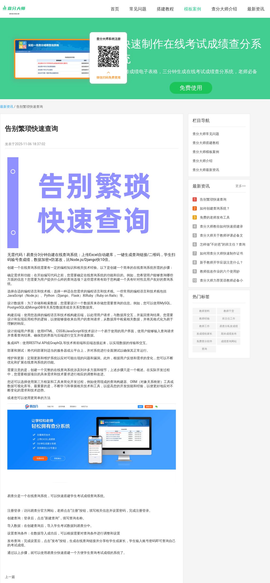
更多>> (240, 186)
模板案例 (192, 8)
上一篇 (10, 577)
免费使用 (191, 88)
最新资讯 (255, 8)
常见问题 (137, 8)
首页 (115, 8)
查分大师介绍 (224, 8)
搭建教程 (165, 8)
